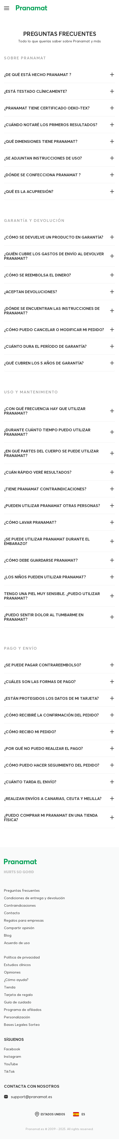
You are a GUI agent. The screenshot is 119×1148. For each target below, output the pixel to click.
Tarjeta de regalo (18, 994)
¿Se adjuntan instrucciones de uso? (43, 158)
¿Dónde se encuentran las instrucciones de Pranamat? (52, 310)
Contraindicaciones (20, 905)
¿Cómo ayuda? (16, 979)
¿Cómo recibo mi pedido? (30, 731)
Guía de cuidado (17, 1002)
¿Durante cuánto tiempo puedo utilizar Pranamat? (47, 432)
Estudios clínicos (17, 965)
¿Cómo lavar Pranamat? (30, 522)
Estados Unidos (49, 1114)
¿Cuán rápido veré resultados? (38, 472)
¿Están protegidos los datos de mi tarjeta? (51, 698)
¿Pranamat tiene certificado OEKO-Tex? (47, 107)
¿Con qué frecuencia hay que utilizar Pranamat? (44, 411)
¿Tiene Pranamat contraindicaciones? (45, 488)
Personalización (17, 1017)
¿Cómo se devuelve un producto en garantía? (53, 237)
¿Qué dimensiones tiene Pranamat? (41, 141)
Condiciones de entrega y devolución (34, 898)
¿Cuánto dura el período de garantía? (45, 346)
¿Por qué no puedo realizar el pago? (43, 748)
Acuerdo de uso (17, 943)
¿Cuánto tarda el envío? (30, 781)
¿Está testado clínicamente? (35, 91)
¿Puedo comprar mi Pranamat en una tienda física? (51, 817)
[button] (7, 8)
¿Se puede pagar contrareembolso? (42, 664)
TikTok (9, 1071)
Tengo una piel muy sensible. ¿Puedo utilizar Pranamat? (52, 596)
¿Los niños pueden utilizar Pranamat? (45, 576)
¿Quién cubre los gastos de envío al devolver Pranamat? (54, 256)
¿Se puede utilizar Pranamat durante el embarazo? (47, 541)
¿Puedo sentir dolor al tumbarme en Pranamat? (43, 617)
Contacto (12, 913)
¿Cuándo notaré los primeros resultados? (50, 124)
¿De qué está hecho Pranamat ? (37, 74)
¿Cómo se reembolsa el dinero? (37, 274)
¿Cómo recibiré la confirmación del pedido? (51, 714)
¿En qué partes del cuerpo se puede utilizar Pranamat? (51, 453)
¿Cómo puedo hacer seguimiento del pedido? (51, 765)
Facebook (12, 1049)
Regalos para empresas (24, 920)
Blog (7, 935)
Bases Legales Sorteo (22, 1024)
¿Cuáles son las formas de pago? (40, 681)
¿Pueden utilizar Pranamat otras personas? (52, 505)
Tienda (9, 987)
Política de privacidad (22, 957)
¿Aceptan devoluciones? (30, 291)
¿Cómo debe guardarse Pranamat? (41, 560)
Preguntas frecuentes (22, 890)
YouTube (11, 1064)
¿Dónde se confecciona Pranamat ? (42, 174)
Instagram (12, 1056)
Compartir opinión (19, 928)
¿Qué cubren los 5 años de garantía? (44, 362)
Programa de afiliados (22, 1009)
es (79, 1114)
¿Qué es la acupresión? (28, 191)
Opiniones (12, 972)
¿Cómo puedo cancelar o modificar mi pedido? (54, 329)
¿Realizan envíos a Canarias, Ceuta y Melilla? (53, 798)
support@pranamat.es (28, 1096)
